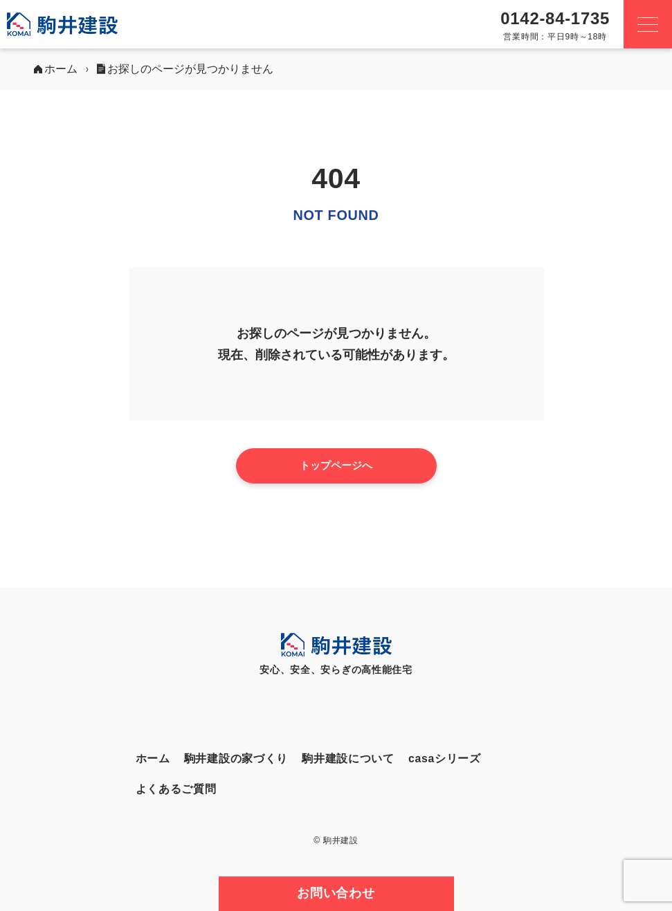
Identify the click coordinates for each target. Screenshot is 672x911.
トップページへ (336, 465)
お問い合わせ (335, 893)
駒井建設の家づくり (236, 758)
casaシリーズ (444, 758)
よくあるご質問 (176, 789)
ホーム (153, 758)
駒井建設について (348, 758)
